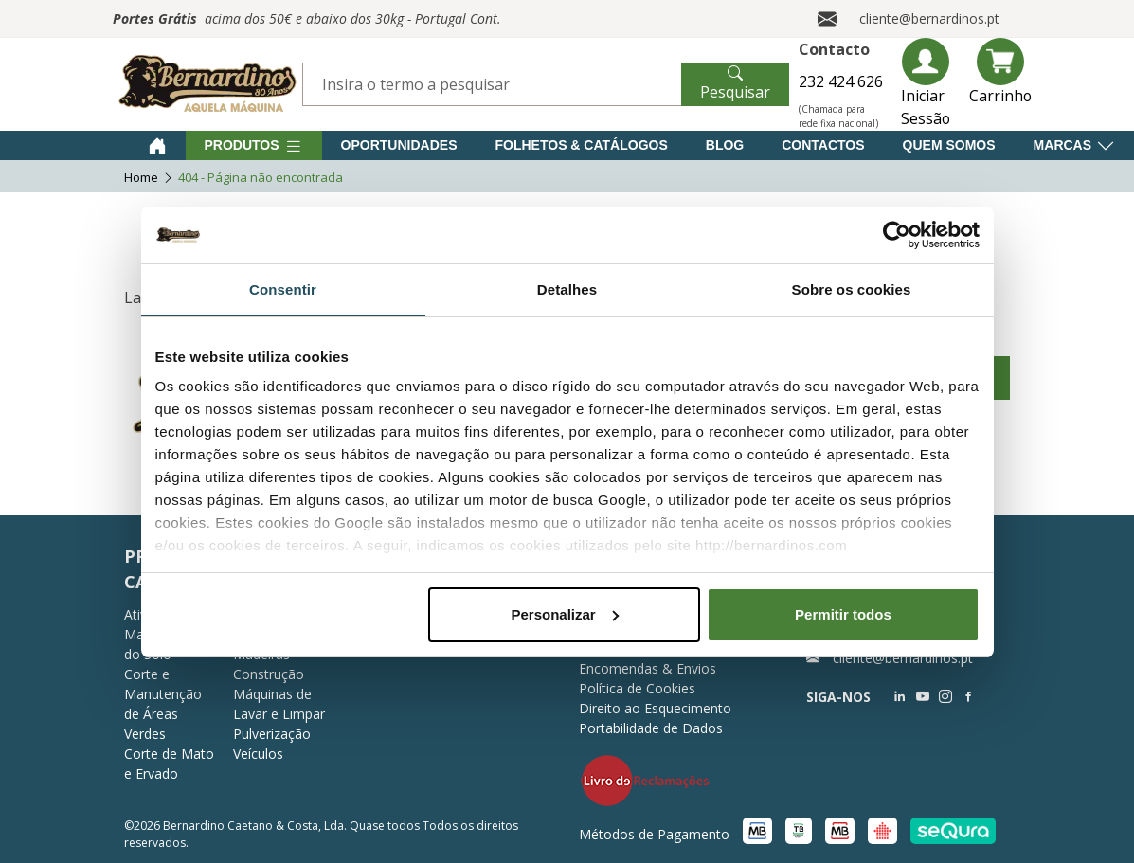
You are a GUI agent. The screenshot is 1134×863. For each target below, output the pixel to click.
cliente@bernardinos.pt (929, 18)
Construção (268, 674)
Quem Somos (949, 145)
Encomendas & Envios (647, 668)
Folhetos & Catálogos (581, 145)
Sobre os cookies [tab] (851, 289)
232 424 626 (841, 81)
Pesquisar (735, 82)
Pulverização (272, 734)
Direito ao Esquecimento (655, 708)
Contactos (823, 145)
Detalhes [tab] (567, 289)
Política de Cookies (637, 688)
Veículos (258, 754)
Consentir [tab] (282, 289)
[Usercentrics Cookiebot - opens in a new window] (897, 235)
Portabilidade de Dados (651, 728)
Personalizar (565, 614)
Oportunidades (399, 145)
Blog (725, 145)
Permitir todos (843, 614)
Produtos (254, 145)
